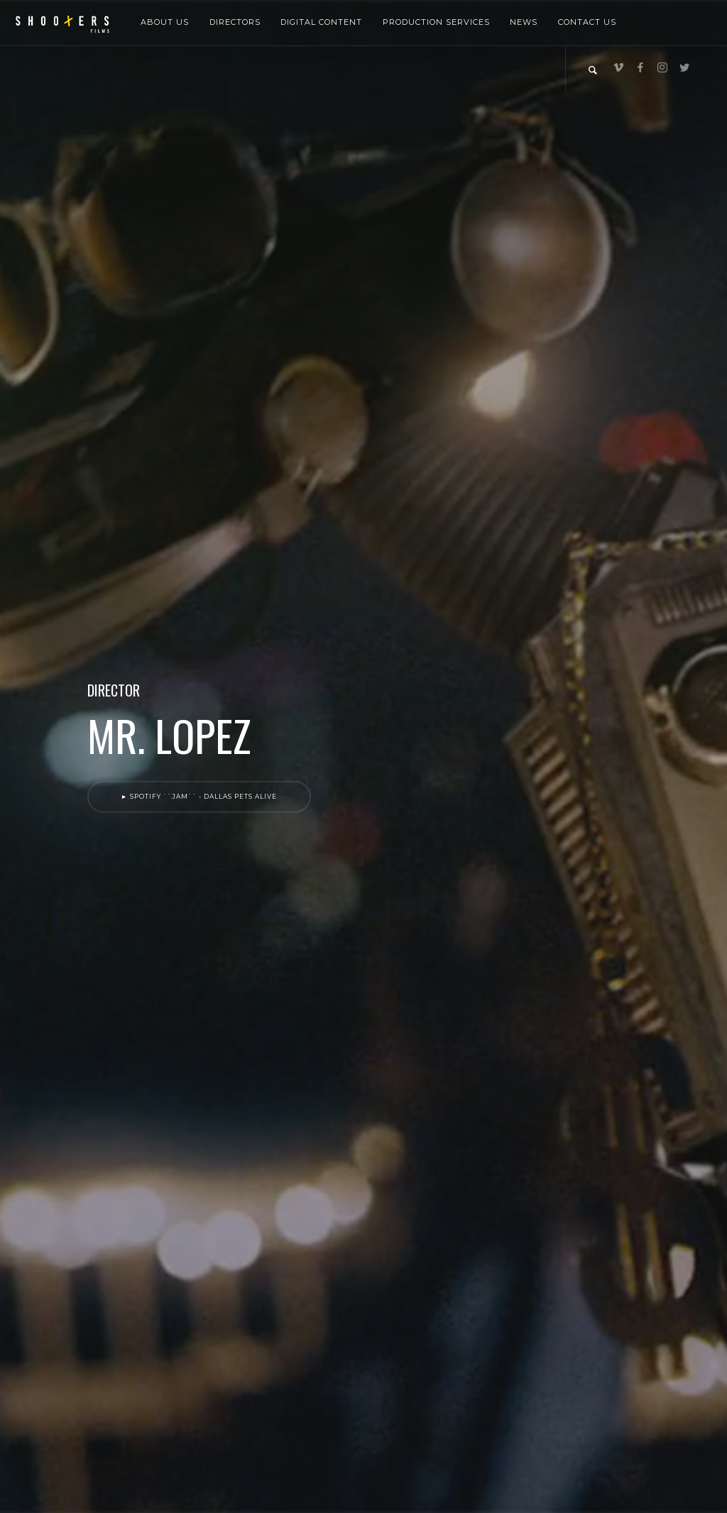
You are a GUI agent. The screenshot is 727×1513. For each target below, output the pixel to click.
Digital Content (321, 22)
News (523, 22)
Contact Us (587, 22)
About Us (165, 22)
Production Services (436, 22)
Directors (235, 22)
